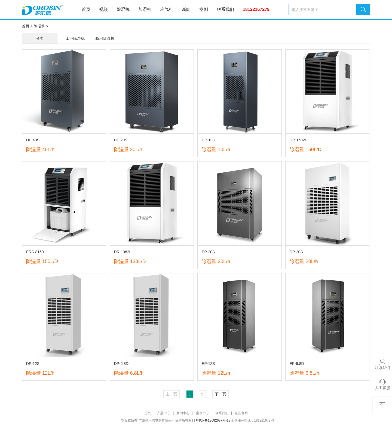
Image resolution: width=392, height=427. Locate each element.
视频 (103, 9)
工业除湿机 (75, 38)
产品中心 (163, 413)
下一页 (220, 394)
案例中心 (202, 413)
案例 (203, 9)
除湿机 (123, 9)
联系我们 (225, 9)
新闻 (186, 9)
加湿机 (144, 9)
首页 (86, 9)
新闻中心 (182, 413)
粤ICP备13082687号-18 (213, 420)
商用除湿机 (104, 38)
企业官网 (241, 413)
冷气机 (166, 9)
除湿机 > (41, 26)
